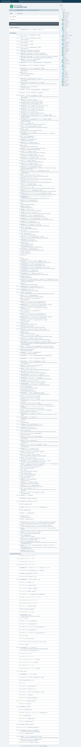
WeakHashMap (66, 85)
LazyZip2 (41, 279)
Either (36, 341)
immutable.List (27, 504)
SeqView (42, 65)
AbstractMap (66, 15)
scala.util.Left (42, 343)
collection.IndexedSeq (31, 697)
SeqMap (65, 66)
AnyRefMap (65, 19)
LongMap (65, 54)
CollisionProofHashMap (68, 35)
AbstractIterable (67, 13)
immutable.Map (42, 507)
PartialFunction (30, 78)
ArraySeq (65, 27)
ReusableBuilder (67, 63)
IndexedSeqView (36, 59)
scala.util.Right (27, 344)
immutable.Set (30, 718)
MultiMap (65, 58)
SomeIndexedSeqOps (37, 62)
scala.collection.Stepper (28, 465)
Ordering (39, 444)
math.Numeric (37, 365)
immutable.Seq (27, 715)
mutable (20, 5)
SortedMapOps (66, 74)
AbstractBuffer (66, 12)
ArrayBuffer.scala (20, 13)
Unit (33, 186)
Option (41, 82)
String (37, 53)
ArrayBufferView (49, 279)
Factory (29, 488)
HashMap (65, 39)
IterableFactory (31, 248)
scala (15, 5)
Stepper (28, 463)
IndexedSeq (66, 44)
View (39, 38)
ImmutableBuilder (67, 42)
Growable (65, 36)
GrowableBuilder (67, 38)
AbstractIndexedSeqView (33, 10)
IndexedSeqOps (66, 46)
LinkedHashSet (66, 50)
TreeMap (65, 81)
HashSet (65, 40)
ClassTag (36, 492)
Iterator (32, 86)
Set (64, 69)
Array (32, 29)
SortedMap (65, 73)
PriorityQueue (66, 61)
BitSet (65, 28)
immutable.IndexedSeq (31, 498)
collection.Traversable (32, 727)
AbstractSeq (66, 16)
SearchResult (23, 406)
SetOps (65, 70)
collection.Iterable (35, 148)
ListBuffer (66, 51)
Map (64, 55)
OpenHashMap (66, 59)
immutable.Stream (28, 721)
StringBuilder (29, 50)
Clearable (65, 32)
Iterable (65, 47)
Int (42, 29)
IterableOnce (32, 38)
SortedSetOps (66, 77)
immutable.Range (28, 227)
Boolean (35, 99)
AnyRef (35, 29)
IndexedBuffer (66, 43)
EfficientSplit (55, 463)
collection (17, 5)
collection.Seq (34, 102)
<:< (32, 507)
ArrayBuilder (66, 23)
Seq (64, 65)
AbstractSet (66, 17)
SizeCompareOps (28, 292)
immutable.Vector (28, 733)
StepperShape (41, 463)
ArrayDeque (66, 24)
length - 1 (41, 260)
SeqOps (65, 67)
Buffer (30, 495)
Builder (65, 31)
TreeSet (65, 82)
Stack (65, 78)
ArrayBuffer (66, 20)
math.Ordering (35, 298)
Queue (65, 62)
